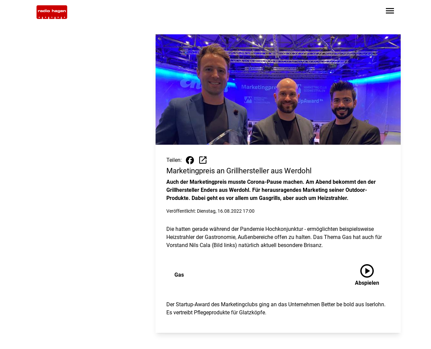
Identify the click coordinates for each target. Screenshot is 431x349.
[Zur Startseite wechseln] (52, 12)
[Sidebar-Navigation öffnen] (390, 12)
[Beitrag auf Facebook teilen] (190, 160)
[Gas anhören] (372, 275)
